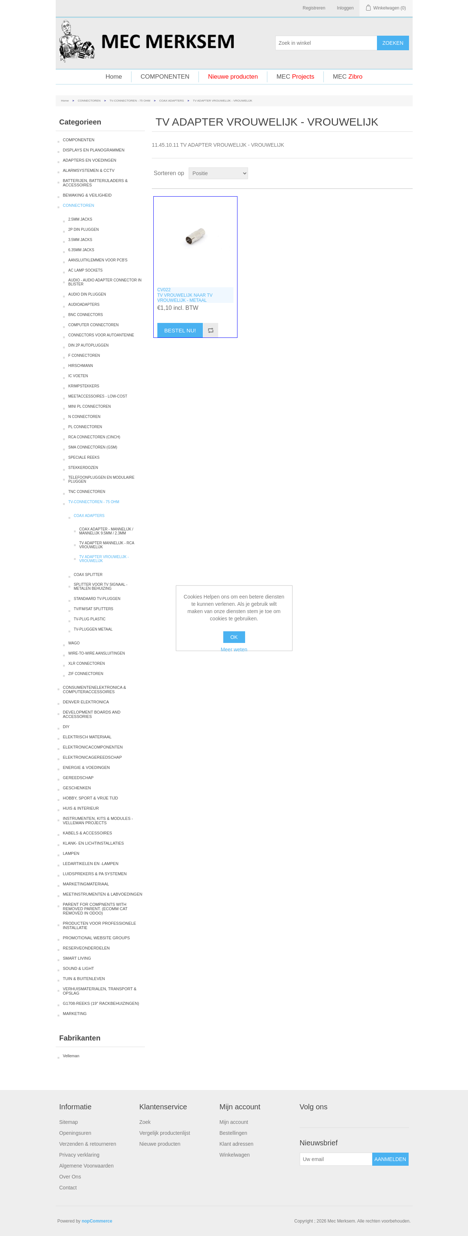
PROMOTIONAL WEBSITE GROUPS (96, 938)
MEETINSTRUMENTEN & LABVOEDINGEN (102, 894)
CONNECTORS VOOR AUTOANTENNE (101, 335)
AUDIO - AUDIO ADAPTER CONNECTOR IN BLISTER (105, 282)
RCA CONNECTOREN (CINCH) (94, 437)
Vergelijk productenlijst (164, 1133)
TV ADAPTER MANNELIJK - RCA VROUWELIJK (106, 545)
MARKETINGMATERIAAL (86, 884)
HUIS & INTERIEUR (81, 808)
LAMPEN (71, 853)
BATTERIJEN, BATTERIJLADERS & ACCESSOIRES (95, 182)
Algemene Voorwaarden (86, 1166)
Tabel (393, 173)
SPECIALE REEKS (84, 457)
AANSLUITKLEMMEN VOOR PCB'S (98, 260)
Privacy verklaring (79, 1155)
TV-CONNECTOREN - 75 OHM (130, 100)
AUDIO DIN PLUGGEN (87, 294)
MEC (295, 76)
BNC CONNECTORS (85, 315)
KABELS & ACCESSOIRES (87, 833)
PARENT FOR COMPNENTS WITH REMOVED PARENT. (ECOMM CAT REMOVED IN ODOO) (95, 908)
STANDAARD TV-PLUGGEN (97, 599)
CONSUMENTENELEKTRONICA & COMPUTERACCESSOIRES (94, 689)
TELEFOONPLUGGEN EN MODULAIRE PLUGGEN (101, 479)
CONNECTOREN (89, 100)
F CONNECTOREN (84, 356)
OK (233, 637)
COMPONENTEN (165, 76)
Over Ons (70, 1177)
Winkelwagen (235, 1155)
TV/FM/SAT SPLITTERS (94, 609)
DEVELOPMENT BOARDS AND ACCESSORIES (92, 714)
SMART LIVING (77, 958)
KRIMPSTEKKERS (83, 386)
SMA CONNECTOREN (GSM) (92, 447)
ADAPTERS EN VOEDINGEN (90, 160)
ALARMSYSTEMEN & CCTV (89, 170)
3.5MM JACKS (80, 240)
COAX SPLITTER (88, 575)
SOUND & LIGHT (78, 968)
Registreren (314, 8)
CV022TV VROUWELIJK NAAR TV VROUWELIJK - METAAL (185, 295)
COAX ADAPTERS (171, 100)
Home (114, 76)
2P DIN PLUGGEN (83, 230)
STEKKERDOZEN (83, 468)
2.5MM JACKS (80, 219)
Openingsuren (75, 1133)
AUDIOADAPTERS (84, 305)
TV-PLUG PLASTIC (90, 619)
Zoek (145, 1122)
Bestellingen (233, 1133)
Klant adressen (236, 1144)
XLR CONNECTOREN (86, 664)
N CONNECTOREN (84, 417)
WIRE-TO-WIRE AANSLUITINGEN (96, 653)
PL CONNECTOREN (85, 427)
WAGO (74, 643)
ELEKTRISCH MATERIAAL (87, 737)
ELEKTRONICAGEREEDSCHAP (92, 757)
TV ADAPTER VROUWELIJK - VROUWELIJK (104, 559)
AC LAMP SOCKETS (85, 270)
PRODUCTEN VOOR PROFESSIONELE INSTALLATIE (99, 925)
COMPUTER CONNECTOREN (93, 325)
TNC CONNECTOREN (86, 492)
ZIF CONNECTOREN (85, 674)
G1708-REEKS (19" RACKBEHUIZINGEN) (101, 1003)
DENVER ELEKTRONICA (86, 702)
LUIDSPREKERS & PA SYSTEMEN (95, 874)
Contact (68, 1187)
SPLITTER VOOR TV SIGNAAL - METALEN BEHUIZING (100, 587)
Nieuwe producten (233, 76)
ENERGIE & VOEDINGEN (86, 767)
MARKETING (75, 1013)
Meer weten (234, 649)
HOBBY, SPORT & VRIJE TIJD (90, 798)
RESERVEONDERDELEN (86, 948)
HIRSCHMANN (80, 366)
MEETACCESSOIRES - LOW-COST (97, 396)
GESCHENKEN (77, 788)
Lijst (406, 173)
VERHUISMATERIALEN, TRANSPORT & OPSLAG (100, 991)
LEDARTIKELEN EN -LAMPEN (91, 863)
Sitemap (68, 1122)
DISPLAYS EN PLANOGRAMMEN (94, 150)
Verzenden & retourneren (87, 1144)
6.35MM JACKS (81, 250)
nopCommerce (97, 1221)
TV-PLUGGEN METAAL (93, 629)
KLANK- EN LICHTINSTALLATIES (93, 843)
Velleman (71, 1056)
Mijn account (234, 1122)
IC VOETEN (78, 376)
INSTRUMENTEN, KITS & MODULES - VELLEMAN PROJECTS (98, 820)
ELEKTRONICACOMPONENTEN (93, 747)
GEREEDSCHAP (78, 777)
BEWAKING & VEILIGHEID (87, 195)
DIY (66, 726)
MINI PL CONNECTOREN (89, 406)
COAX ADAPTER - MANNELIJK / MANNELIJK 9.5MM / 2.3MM (106, 531)
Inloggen (345, 8)
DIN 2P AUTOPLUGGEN (88, 345)
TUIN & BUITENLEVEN (84, 978)
